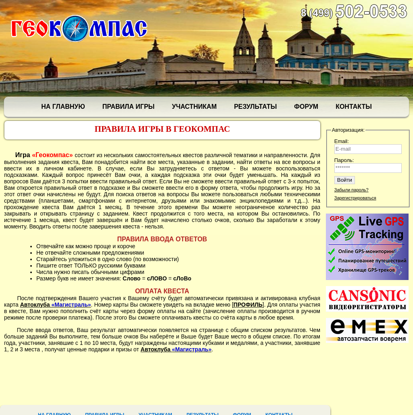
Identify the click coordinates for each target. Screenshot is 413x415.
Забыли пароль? (351, 189)
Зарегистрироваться (355, 197)
